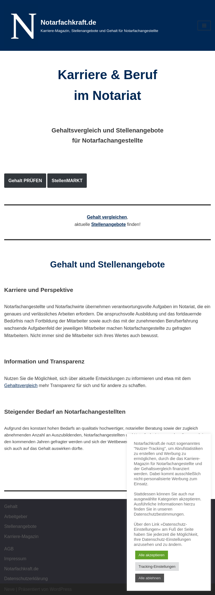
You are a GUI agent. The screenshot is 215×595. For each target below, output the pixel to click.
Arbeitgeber (15, 516)
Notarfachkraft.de (21, 568)
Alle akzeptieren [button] (152, 555)
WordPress (61, 589)
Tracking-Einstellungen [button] (157, 566)
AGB (9, 548)
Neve (9, 589)
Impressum (15, 558)
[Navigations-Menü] (204, 25)
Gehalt (10, 506)
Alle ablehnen (150, 578)
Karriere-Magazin (21, 536)
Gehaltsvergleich (21, 385)
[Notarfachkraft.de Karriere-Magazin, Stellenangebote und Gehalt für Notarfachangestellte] (81, 25)
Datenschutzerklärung (26, 578)
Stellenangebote (108, 224)
